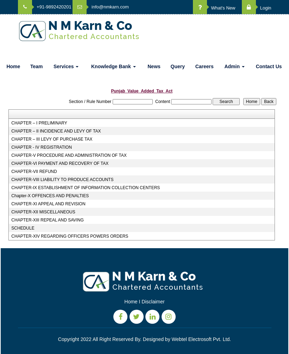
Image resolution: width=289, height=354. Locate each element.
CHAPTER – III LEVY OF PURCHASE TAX (51, 139)
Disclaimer (153, 301)
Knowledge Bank (113, 66)
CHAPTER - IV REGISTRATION (41, 147)
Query (178, 66)
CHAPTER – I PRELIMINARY (39, 123)
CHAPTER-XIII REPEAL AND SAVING (47, 220)
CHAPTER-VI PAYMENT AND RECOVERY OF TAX (59, 163)
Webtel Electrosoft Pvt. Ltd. (201, 339)
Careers (204, 66)
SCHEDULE (22, 228)
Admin (234, 66)
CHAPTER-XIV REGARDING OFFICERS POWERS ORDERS (69, 236)
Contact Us (269, 66)
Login (256, 8)
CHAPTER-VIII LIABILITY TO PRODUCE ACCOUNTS (62, 179)
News (154, 66)
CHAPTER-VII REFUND (34, 171)
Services (66, 66)
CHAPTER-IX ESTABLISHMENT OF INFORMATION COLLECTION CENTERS (85, 187)
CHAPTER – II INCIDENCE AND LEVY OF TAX (56, 131)
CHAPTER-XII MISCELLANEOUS (43, 212)
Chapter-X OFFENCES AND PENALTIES (50, 195)
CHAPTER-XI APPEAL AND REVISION (48, 203)
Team (36, 66)
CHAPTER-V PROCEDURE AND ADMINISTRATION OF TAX (68, 155)
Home (13, 66)
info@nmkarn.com (100, 6)
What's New (214, 8)
